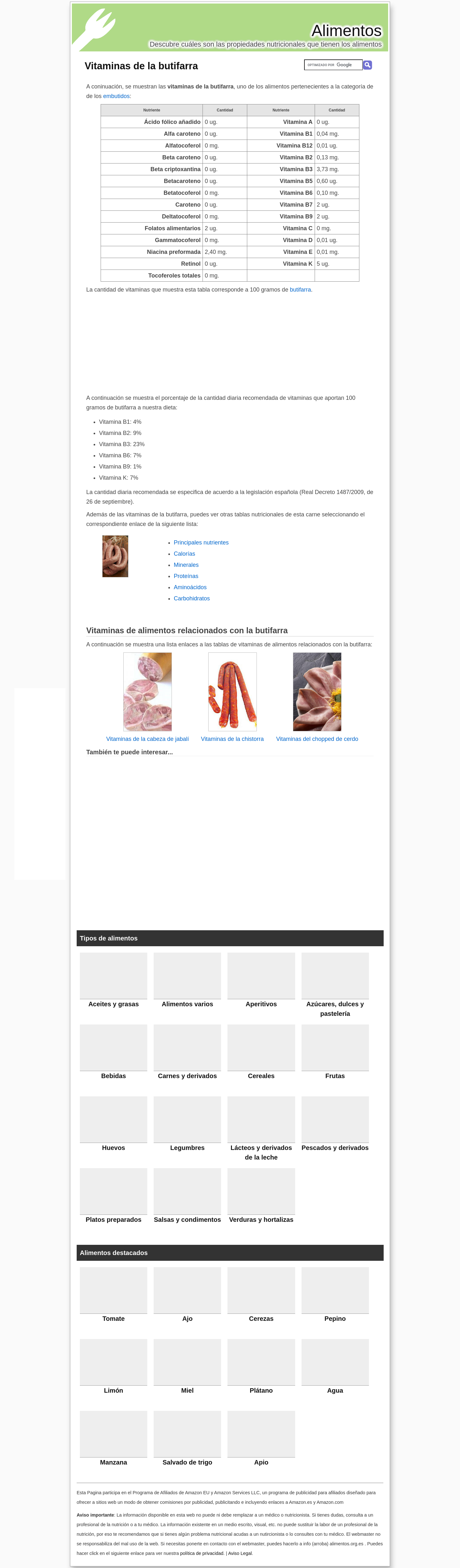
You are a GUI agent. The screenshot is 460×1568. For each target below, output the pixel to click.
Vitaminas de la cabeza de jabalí (147, 739)
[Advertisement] (230, 342)
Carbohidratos (192, 598)
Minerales (186, 565)
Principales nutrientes (201, 542)
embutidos (116, 96)
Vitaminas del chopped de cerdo (317, 739)
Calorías (184, 554)
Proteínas (186, 576)
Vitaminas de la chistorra (232, 739)
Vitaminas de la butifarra (141, 65)
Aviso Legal (240, 1553)
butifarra (300, 289)
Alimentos (346, 31)
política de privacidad (201, 1553)
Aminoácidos (190, 587)
